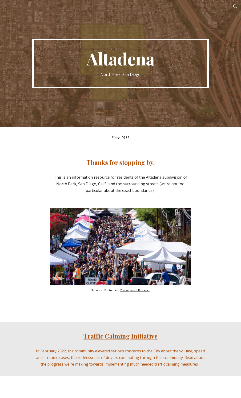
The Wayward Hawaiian (134, 290)
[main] (120, 63)
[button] (235, 6)
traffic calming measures (176, 364)
